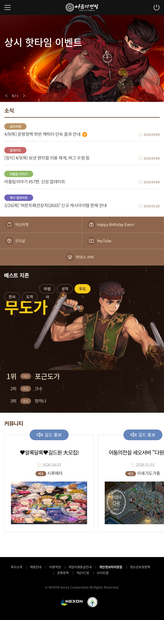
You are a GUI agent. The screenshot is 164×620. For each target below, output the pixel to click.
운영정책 (63, 572)
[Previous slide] (6, 95)
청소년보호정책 (140, 567)
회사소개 (16, 567)
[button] (12, 297)
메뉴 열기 (7, 7)
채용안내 (35, 567)
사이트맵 (102, 572)
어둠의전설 (82, 7)
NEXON (72, 602)
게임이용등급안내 (79, 567)
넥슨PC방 (82, 572)
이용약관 (55, 567)
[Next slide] (24, 95)
